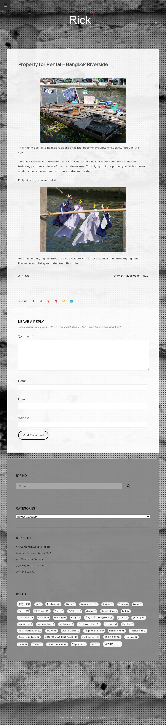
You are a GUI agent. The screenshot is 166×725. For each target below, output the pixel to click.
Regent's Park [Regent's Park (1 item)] (94, 631)
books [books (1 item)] (137, 604)
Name (23, 381)
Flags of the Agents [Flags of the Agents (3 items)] (99, 617)
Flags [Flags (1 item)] (75, 617)
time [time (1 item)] (22, 644)
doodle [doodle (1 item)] (43, 617)
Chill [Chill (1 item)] (59, 611)
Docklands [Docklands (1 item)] (25, 617)
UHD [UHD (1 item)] (95, 644)
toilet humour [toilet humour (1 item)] (57, 644)
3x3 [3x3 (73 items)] (24, 604)
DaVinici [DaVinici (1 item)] (75, 611)
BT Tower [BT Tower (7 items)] (41, 611)
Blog (25, 276)
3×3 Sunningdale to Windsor (33, 546)
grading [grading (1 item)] (139, 617)
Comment (25, 336)
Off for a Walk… (25, 571)
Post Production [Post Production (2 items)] (29, 630)
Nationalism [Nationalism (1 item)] (45, 624)
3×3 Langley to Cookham (30, 565)
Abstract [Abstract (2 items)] (53, 604)
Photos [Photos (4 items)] (111, 624)
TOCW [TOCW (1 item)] (37, 644)
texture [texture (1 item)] (131, 637)
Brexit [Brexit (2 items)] (23, 611)
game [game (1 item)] (122, 617)
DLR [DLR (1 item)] (125, 611)
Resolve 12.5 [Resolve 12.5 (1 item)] (138, 631)
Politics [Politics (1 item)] (127, 624)
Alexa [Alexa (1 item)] (70, 604)
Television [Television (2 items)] (112, 637)
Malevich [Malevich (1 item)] (25, 624)
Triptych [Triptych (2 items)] (78, 644)
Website (23, 418)
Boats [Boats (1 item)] (123, 604)
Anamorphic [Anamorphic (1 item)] (89, 604)
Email (23, 399)
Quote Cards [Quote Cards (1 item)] (70, 631)
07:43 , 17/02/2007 (128, 276)
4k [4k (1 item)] (38, 604)
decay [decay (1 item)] (91, 611)
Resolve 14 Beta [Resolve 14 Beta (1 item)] (29, 637)
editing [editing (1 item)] (60, 617)
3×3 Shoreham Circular (29, 559)
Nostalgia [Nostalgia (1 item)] (66, 624)
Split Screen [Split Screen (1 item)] (90, 637)
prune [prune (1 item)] (51, 631)
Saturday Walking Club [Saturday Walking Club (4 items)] (61, 637)
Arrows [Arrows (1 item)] (108, 604)
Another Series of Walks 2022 (33, 553)
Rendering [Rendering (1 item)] (116, 631)
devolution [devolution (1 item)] (109, 611)
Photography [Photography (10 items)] (88, 624)
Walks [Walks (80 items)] (113, 644)
